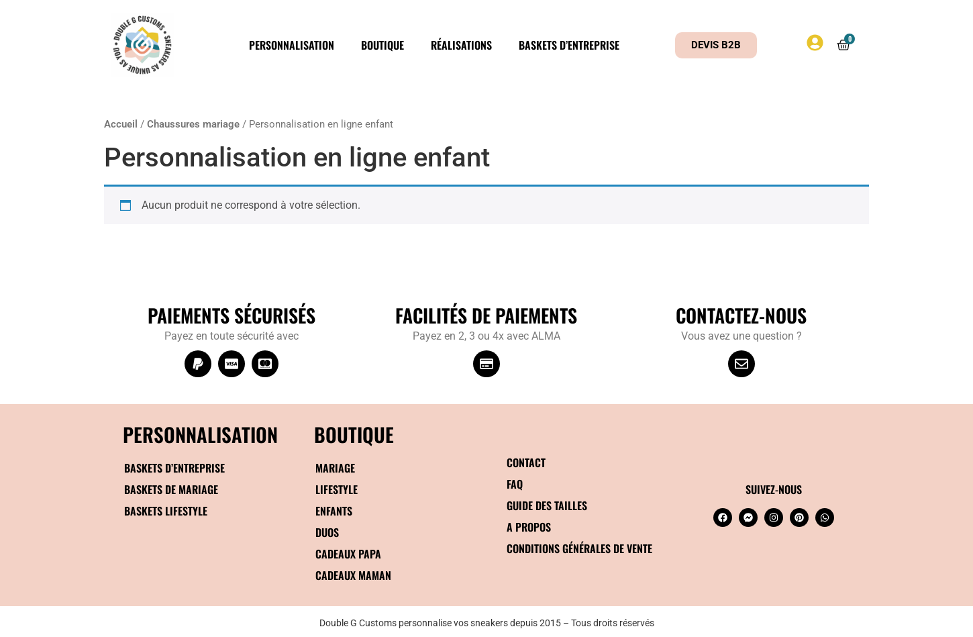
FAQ (515, 484)
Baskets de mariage (171, 489)
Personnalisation (291, 45)
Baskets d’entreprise (569, 45)
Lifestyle (336, 489)
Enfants (333, 511)
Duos (327, 532)
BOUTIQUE (354, 434)
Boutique (382, 45)
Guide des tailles (547, 505)
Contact (526, 462)
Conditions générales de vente (579, 548)
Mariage (335, 468)
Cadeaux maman (353, 575)
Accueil (121, 124)
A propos (529, 527)
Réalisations (461, 45)
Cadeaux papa (348, 554)
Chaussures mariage (193, 124)
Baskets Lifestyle (165, 511)
